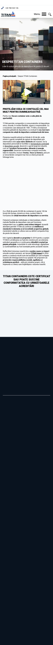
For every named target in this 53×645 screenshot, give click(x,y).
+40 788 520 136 (11, 8)
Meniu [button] (40, 14)
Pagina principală (9, 76)
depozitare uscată (12, 146)
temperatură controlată (40, 144)
